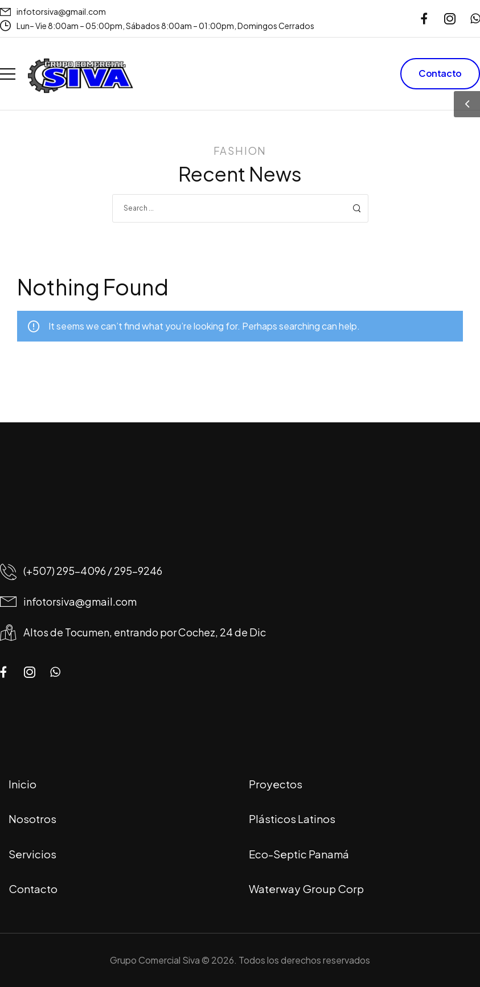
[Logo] (80, 75)
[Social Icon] (424, 18)
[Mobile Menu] (7, 73)
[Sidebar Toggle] (467, 104)
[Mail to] (53, 12)
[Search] (229, 208)
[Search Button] (356, 208)
